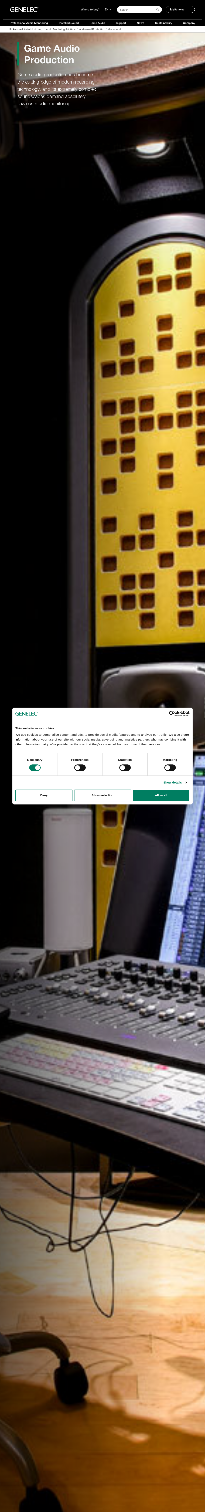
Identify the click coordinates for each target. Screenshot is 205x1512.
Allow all (161, 795)
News (140, 23)
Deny (44, 795)
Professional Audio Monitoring (29, 23)
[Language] (108, 9)
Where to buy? (90, 9)
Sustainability (163, 23)
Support (121, 23)
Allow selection (102, 795)
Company (189, 23)
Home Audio (97, 23)
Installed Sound (69, 23)
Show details (172, 782)
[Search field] (139, 9)
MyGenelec (177, 9)
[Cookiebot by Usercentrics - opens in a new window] (172, 714)
